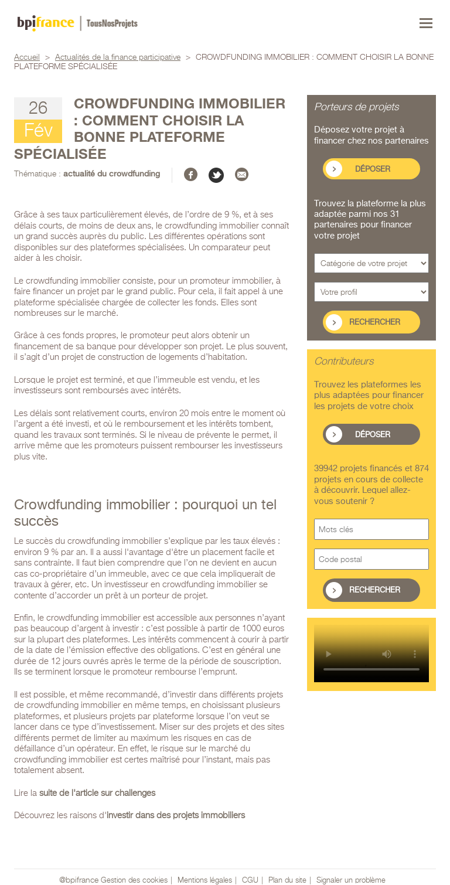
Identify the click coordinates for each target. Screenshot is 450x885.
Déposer (372, 169)
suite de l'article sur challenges (97, 793)
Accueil (27, 57)
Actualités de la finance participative (117, 57)
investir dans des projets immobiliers (176, 815)
